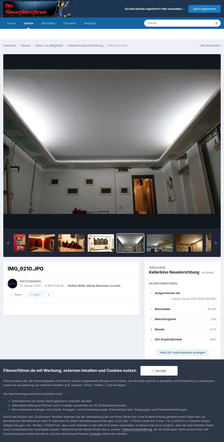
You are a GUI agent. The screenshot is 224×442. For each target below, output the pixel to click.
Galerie (28, 25)
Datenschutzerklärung (137, 429)
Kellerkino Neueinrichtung (174, 272)
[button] (8, 243)
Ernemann (33, 281)
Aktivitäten (48, 23)
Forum (11, 23)
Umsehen (69, 23)
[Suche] (169, 23)
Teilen (16, 294)
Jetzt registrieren (204, 8)
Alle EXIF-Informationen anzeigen (182, 352)
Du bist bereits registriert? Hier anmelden (154, 8)
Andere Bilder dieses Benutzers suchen (94, 285)
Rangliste (90, 23)
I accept (159, 371)
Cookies (95, 433)
